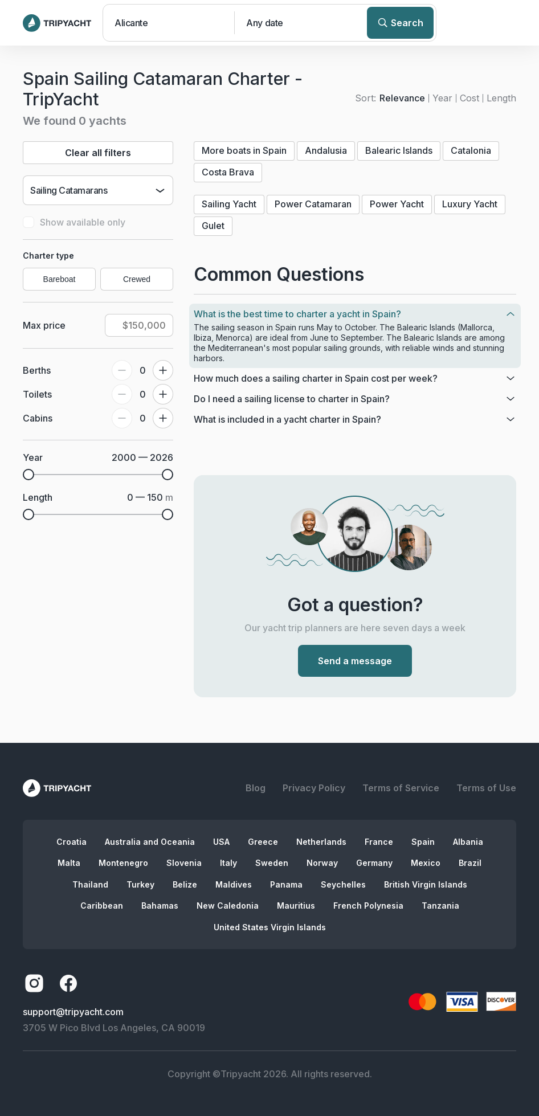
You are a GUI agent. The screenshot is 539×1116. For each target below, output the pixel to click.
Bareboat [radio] (59, 279)
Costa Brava (228, 172)
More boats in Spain (244, 150)
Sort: (365, 98)
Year (442, 98)
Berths (37, 370)
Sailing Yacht (229, 204)
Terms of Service (400, 788)
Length (501, 98)
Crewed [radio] (136, 279)
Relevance (402, 98)
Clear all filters (98, 152)
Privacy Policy (314, 788)
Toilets (37, 394)
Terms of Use (486, 788)
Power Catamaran (313, 204)
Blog (256, 788)
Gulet (213, 225)
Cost (469, 98)
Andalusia (326, 150)
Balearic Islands (398, 150)
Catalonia (471, 150)
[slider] (28, 474)
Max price (44, 325)
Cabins (37, 418)
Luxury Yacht (469, 204)
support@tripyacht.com (73, 1011)
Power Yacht (397, 204)
